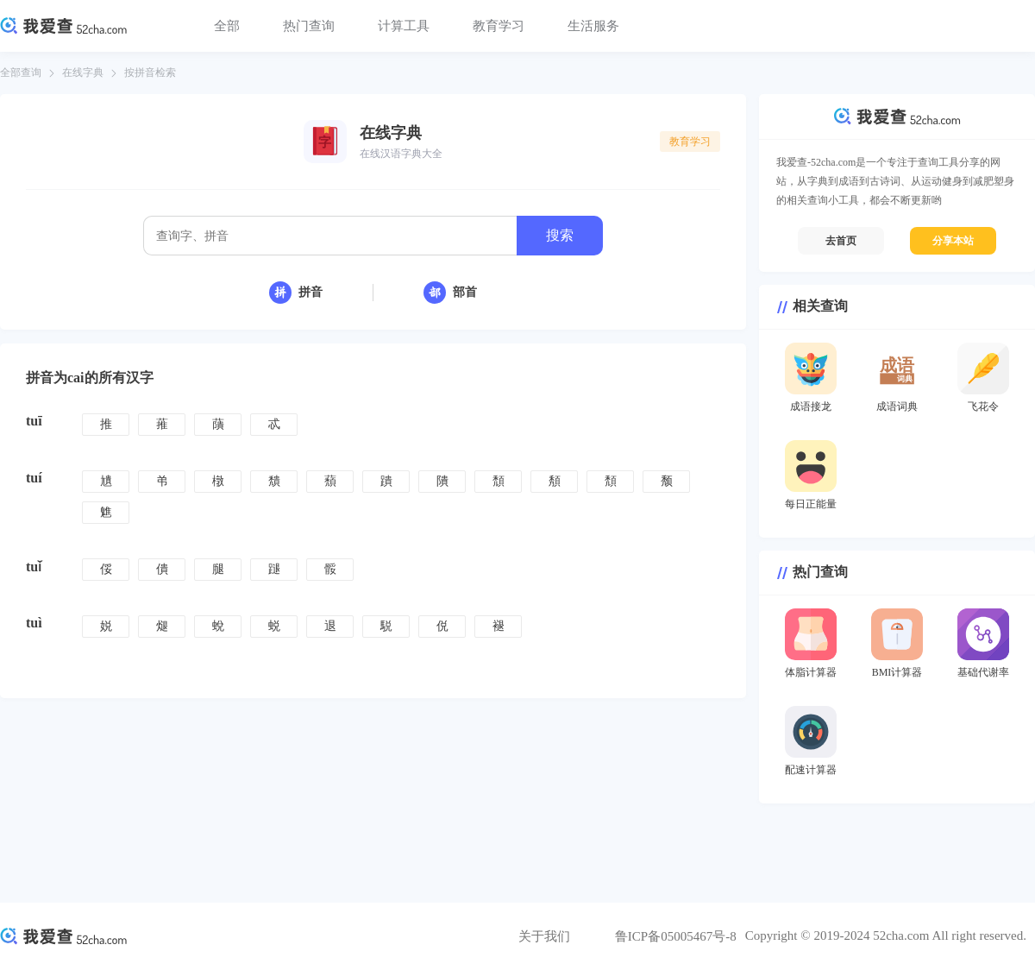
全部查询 (20, 72)
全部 (227, 26)
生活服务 (593, 26)
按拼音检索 (150, 72)
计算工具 (404, 26)
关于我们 (544, 936)
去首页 (840, 241)
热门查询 (309, 26)
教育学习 (498, 26)
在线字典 (83, 72)
